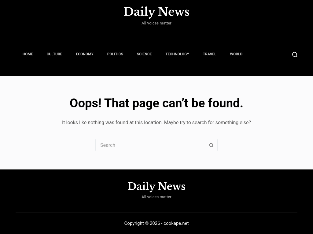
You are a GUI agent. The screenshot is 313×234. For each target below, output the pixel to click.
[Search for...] (150, 145)
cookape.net (176, 223)
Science (144, 54)
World (236, 54)
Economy (84, 54)
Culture (54, 54)
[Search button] (211, 145)
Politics (115, 54)
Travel (209, 54)
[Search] (294, 54)
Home (28, 54)
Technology (177, 54)
